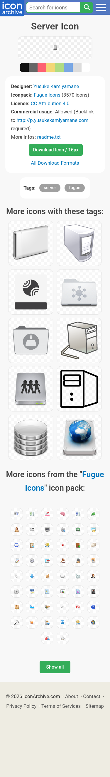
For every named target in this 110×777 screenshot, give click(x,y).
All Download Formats (55, 163)
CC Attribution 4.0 (50, 103)
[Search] (86, 7)
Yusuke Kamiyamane (56, 86)
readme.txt (48, 137)
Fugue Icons (47, 95)
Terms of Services (61, 706)
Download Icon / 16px (55, 150)
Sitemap (95, 706)
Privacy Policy (21, 706)
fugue (74, 187)
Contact (91, 696)
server (50, 187)
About (71, 696)
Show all (55, 667)
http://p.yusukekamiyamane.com (53, 120)
